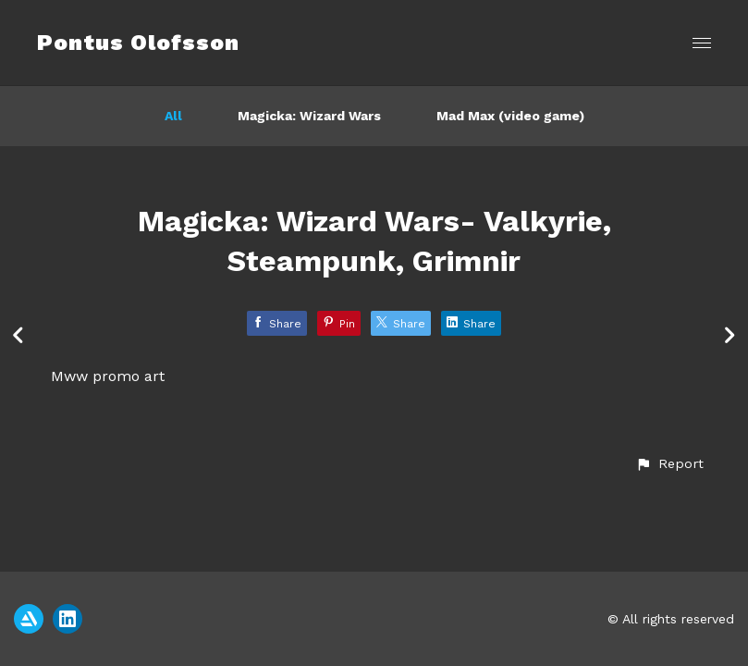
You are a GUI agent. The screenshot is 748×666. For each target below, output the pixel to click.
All (173, 115)
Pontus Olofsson (138, 43)
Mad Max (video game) (510, 115)
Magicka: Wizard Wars (309, 115)
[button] (669, 464)
